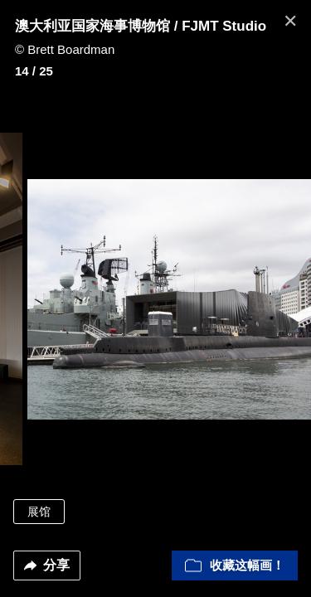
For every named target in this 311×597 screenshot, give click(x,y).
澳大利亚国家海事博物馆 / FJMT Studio (140, 26)
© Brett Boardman (64, 49)
